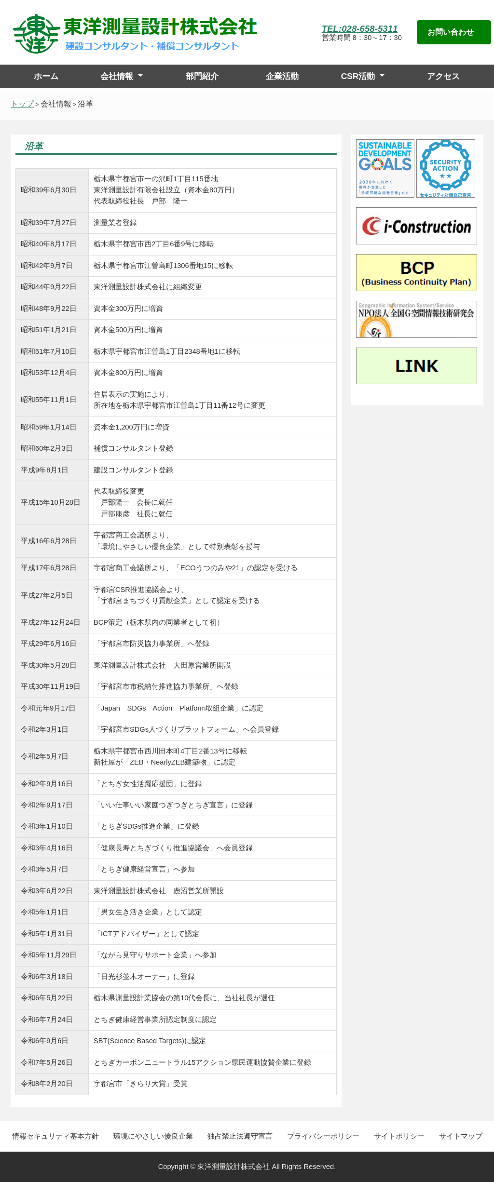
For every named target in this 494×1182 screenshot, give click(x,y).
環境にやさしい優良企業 (153, 1136)
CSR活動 (358, 76)
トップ (22, 104)
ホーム (46, 76)
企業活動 (282, 76)
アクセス (443, 76)
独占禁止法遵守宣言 (240, 1136)
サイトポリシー (399, 1136)
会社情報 (116, 76)
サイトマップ (460, 1136)
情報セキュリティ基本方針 (55, 1136)
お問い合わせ (450, 32)
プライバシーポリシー (323, 1136)
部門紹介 (202, 76)
